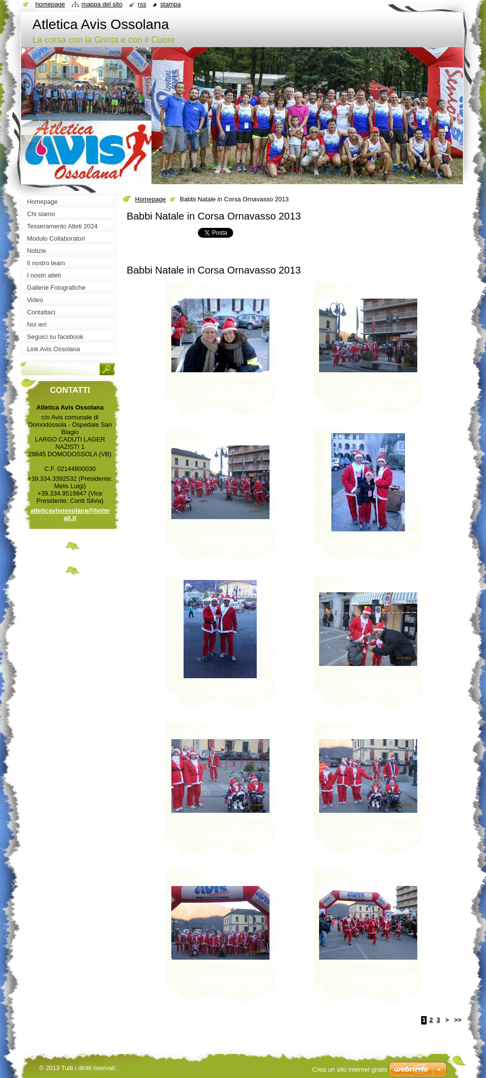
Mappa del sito (101, 4)
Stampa (170, 4)
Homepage (150, 199)
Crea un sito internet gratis (349, 1069)
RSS (142, 4)
